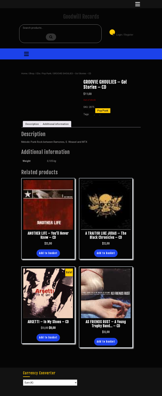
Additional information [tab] (56, 124)
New (97, 114)
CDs (38, 73)
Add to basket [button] (48, 253)
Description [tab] (32, 124)
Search (51, 37)
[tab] (137, 4)
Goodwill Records (81, 17)
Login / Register (121, 32)
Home (24, 73)
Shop (31, 73)
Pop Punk (46, 73)
